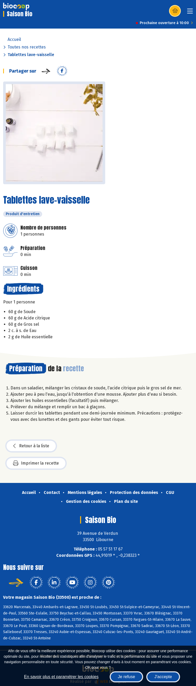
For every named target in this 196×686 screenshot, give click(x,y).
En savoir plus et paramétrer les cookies (61, 676)
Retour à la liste (31, 446)
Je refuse (126, 676)
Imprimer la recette (36, 463)
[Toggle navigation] (190, 12)
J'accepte (163, 676)
